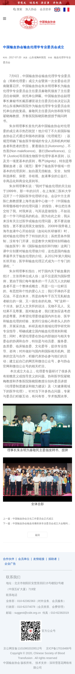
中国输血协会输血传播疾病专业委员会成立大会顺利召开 (43, 523)
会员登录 (45, 9)
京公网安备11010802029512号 (24, 648)
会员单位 (23, 558)
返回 (37, 535)
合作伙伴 (8, 558)
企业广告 (10, 563)
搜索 (17, 9)
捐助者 (52, 558)
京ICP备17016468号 (59, 648)
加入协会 (31, 9)
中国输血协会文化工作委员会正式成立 (33, 518)
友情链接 (38, 558)
